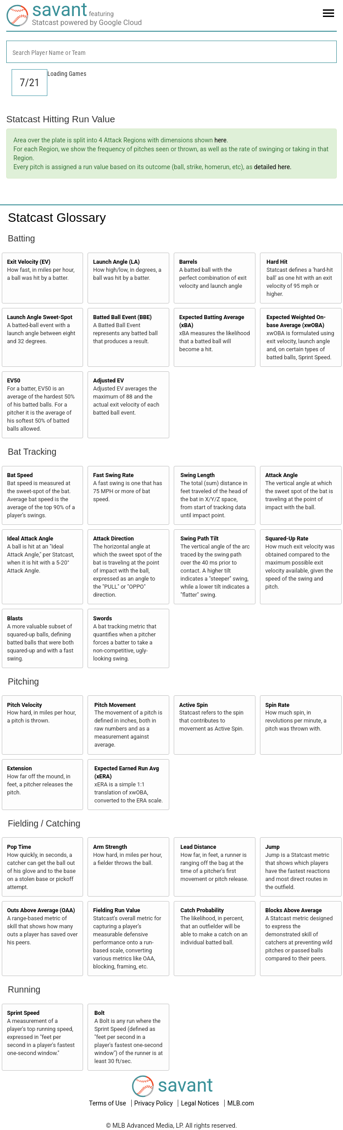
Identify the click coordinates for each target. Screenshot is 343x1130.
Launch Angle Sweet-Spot (39, 317)
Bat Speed (20, 475)
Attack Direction (113, 538)
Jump (272, 846)
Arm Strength (110, 846)
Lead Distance (198, 846)
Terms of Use (108, 1103)
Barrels (188, 261)
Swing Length (197, 475)
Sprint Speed (23, 1013)
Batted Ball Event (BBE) (122, 317)
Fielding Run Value (116, 910)
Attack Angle (281, 475)
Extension (19, 768)
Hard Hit (277, 261)
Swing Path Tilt (199, 538)
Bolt (99, 1013)
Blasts (15, 618)
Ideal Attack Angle (30, 538)
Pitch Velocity (24, 705)
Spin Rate (277, 705)
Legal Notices (201, 1103)
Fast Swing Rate (113, 475)
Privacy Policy (154, 1103)
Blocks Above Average (293, 910)
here (220, 140)
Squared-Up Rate (286, 538)
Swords (102, 618)
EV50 (14, 380)
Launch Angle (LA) (116, 261)
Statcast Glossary (57, 217)
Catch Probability (202, 910)
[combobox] (171, 52)
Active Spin (193, 705)
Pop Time (19, 846)
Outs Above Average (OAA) (41, 910)
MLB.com (240, 1103)
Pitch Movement (115, 705)
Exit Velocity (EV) (28, 261)
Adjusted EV (108, 380)
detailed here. (273, 166)
